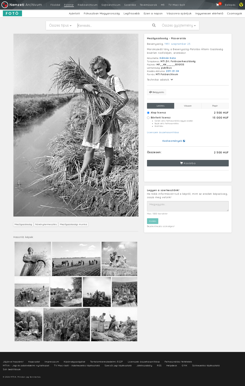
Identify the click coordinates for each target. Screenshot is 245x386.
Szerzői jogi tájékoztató (118, 365)
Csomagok (234, 13)
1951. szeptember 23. (178, 43)
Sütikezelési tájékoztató (206, 365)
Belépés (230, 4)
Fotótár (69, 4)
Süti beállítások (12, 369)
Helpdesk (171, 365)
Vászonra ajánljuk (179, 13)
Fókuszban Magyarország (102, 13)
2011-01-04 (172, 71)
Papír (215, 105)
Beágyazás (156, 92)
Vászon (188, 105)
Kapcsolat (34, 361)
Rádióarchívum (88, 4)
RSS (159, 365)
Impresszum (52, 361)
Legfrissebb (132, 13)
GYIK (184, 365)
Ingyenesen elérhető (209, 13)
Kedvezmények (174, 140)
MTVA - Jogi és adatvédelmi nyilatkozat (26, 365)
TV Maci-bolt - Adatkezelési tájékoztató (77, 365)
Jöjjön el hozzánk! (13, 361)
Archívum (21, 4)
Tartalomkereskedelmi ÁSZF (106, 361)
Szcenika (130, 4)
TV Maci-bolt (176, 4)
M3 (163, 4)
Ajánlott (74, 13)
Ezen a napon (153, 13)
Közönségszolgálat (74, 361)
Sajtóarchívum (110, 4)
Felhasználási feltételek (178, 361)
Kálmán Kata (168, 58)
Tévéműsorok (148, 4)
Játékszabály (144, 365)
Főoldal (55, 4)
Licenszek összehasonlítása (163, 132)
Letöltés (160, 105)
